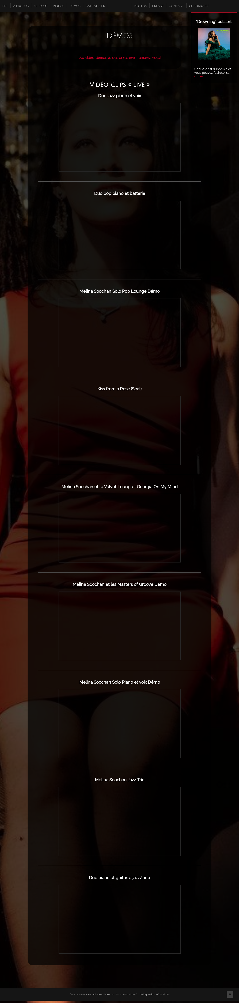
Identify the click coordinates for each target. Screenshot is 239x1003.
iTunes (198, 76)
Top (230, 994)
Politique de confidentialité (155, 996)
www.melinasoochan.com (100, 996)
